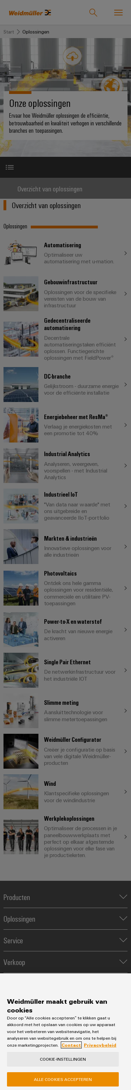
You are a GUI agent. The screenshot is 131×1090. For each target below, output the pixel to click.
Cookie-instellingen (63, 1065)
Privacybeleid (100, 1051)
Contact (71, 1051)
